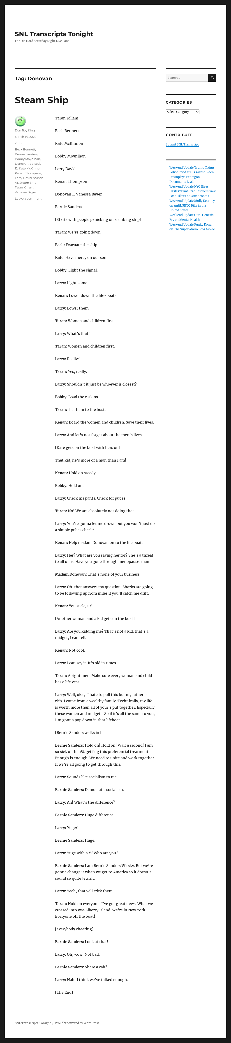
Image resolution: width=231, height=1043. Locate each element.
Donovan (21, 163)
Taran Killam (24, 187)
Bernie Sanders (26, 154)
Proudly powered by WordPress (77, 1023)
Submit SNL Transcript (182, 144)
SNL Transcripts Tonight (54, 34)
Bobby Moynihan (27, 159)
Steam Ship (42, 99)
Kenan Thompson (28, 173)
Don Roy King (25, 130)
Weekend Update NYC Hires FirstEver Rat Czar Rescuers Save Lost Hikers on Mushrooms (192, 191)
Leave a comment (28, 198)
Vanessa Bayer (25, 192)
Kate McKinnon (30, 168)
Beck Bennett (25, 149)
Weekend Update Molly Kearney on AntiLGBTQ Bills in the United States (192, 205)
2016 (18, 143)
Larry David (23, 178)
